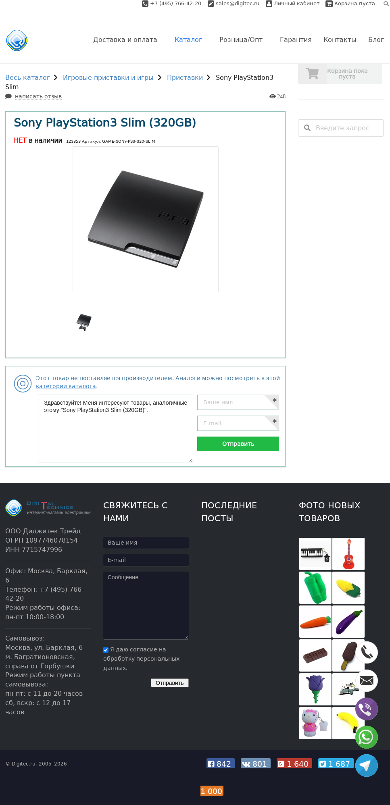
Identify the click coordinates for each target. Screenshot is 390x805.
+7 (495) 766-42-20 (176, 3)
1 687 (335, 763)
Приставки (185, 77)
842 (221, 763)
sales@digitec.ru (237, 3)
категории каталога (66, 386)
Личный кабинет (293, 3)
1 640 (294, 763)
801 (255, 763)
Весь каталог (27, 77)
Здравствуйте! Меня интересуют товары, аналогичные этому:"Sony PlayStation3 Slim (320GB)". (115, 428)
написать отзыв (38, 96)
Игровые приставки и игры (108, 77)
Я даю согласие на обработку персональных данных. (141, 658)
